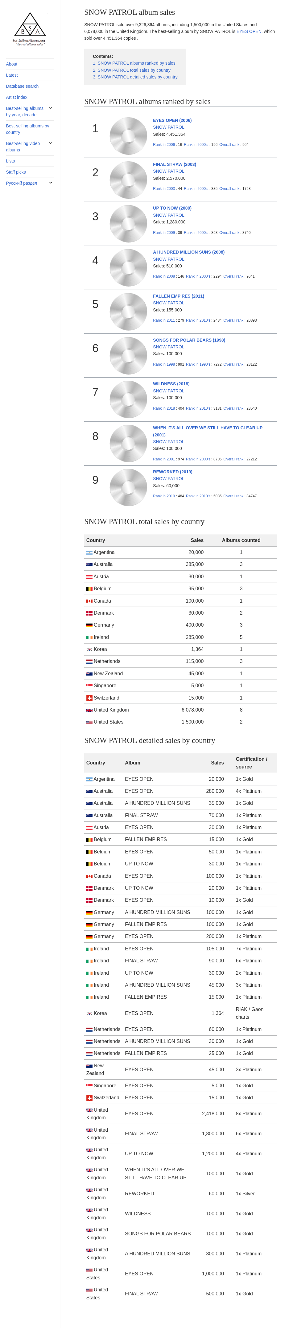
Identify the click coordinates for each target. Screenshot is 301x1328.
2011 (164, 320)
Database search (22, 86)
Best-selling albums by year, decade (24, 111)
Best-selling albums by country (27, 129)
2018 (164, 408)
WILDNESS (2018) (171, 383)
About (12, 64)
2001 (164, 459)
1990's (198, 364)
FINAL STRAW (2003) (174, 164)
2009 (164, 233)
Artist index (16, 97)
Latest (12, 75)
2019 (164, 496)
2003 (164, 189)
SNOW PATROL (168, 127)
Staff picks (16, 172)
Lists (10, 160)
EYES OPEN (249, 31)
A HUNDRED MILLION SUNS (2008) (189, 252)
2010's (198, 320)
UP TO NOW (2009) (172, 208)
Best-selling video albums (23, 146)
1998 (164, 364)
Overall (229, 144)
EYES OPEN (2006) (172, 120)
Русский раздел (21, 183)
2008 (164, 276)
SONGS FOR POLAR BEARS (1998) (189, 340)
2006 (164, 144)
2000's (196, 144)
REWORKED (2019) (172, 471)
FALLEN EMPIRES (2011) (178, 296)
